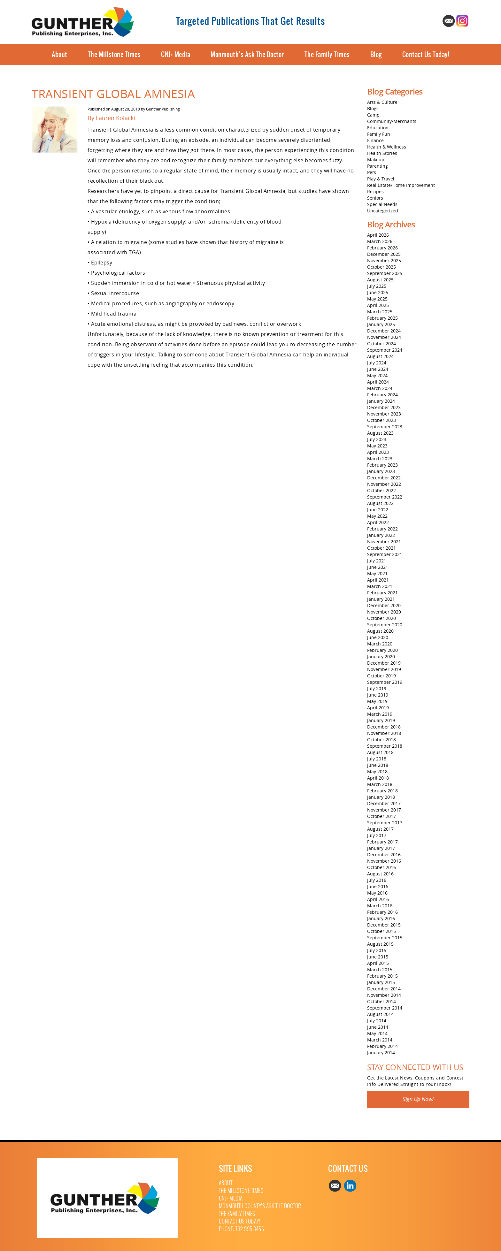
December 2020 (384, 605)
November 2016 (384, 861)
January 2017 (381, 848)
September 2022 (384, 497)
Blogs (373, 108)
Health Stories (382, 153)
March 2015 (379, 969)
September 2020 (384, 625)
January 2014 (381, 1052)
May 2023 (377, 446)
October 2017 (381, 816)
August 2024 (380, 356)
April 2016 (378, 899)
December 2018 (384, 727)
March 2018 (379, 784)
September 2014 (384, 1008)
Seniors (375, 198)
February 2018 (382, 791)
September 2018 (384, 746)
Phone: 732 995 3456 (241, 1229)
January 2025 (381, 324)
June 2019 (377, 695)
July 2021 (376, 561)
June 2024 (377, 369)
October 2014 (381, 1001)
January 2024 (381, 401)
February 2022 (382, 529)
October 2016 (381, 867)
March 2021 (379, 586)
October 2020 (381, 618)
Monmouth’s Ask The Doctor (247, 54)
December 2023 (384, 407)
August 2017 (380, 829)
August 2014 (380, 1014)
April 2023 (378, 452)
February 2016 (382, 912)
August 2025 (380, 280)
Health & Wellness (386, 147)
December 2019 (384, 663)
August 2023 (380, 433)
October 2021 (381, 548)
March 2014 (379, 1040)
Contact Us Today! (426, 54)
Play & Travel (380, 179)
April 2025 (378, 305)
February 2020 (382, 650)
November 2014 (384, 995)
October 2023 (381, 420)
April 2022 (378, 522)
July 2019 (376, 688)
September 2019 (384, 682)
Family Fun (378, 134)
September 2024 (384, 350)
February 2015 (382, 976)
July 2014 (376, 1021)
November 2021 (384, 541)
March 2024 (379, 388)
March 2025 (379, 312)
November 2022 (384, 484)
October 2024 (381, 343)
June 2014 (377, 1027)
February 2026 (382, 248)
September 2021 (384, 554)
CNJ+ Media (175, 54)
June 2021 (377, 567)
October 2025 (381, 267)
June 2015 (377, 957)
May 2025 (377, 299)
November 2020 (384, 612)
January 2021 (381, 599)
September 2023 (384, 426)
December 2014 (384, 989)
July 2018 (376, 759)
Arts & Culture (382, 102)
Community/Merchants (391, 121)
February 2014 (382, 1046)
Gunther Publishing (163, 108)
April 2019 (378, 708)
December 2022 (384, 478)
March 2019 (379, 714)
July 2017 (376, 835)
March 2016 (379, 906)
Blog (376, 54)
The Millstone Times (114, 54)
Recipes (375, 191)
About (59, 54)
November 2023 (384, 414)
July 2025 (376, 286)
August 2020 (380, 631)
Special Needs (382, 204)
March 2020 (379, 644)
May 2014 (377, 1033)
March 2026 (379, 241)
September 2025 (384, 273)
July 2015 (376, 950)
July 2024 (376, 363)
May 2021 (377, 573)
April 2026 (378, 235)
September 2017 (384, 823)
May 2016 (377, 893)
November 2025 (384, 260)
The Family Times (327, 54)
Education (378, 128)
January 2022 (381, 535)
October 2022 (381, 490)
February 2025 (382, 318)
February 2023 (382, 465)
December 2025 (384, 254)
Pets (371, 172)
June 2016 (377, 886)
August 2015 (380, 944)
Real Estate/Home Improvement (401, 185)
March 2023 (379, 458)
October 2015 (381, 931)
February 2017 (382, 842)
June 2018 (377, 765)
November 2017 (384, 810)
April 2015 (378, 963)
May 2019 (377, 701)
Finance (375, 140)
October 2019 (381, 676)
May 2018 (377, 771)
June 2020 (377, 637)
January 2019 (381, 720)
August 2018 (380, 752)
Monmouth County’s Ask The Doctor (260, 1206)
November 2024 (384, 337)
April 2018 (378, 778)
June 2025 (377, 292)
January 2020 (381, 656)
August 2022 (380, 503)
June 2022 (377, 510)
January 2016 (381, 918)
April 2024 (378, 382)
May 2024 (377, 375)
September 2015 (384, 937)
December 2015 (384, 925)
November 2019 (384, 669)
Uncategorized (382, 211)
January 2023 (381, 471)
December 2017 (384, 803)
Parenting (377, 166)
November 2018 (384, 733)
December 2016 (384, 854)
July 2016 (376, 880)
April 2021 (378, 580)
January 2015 (381, 982)
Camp (373, 115)
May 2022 (377, 516)
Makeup (375, 159)
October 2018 (381, 739)
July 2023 (376, 439)
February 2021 (382, 593)
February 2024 (382, 395)
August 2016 (380, 874)
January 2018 (381, 797)
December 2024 (384, 331)
